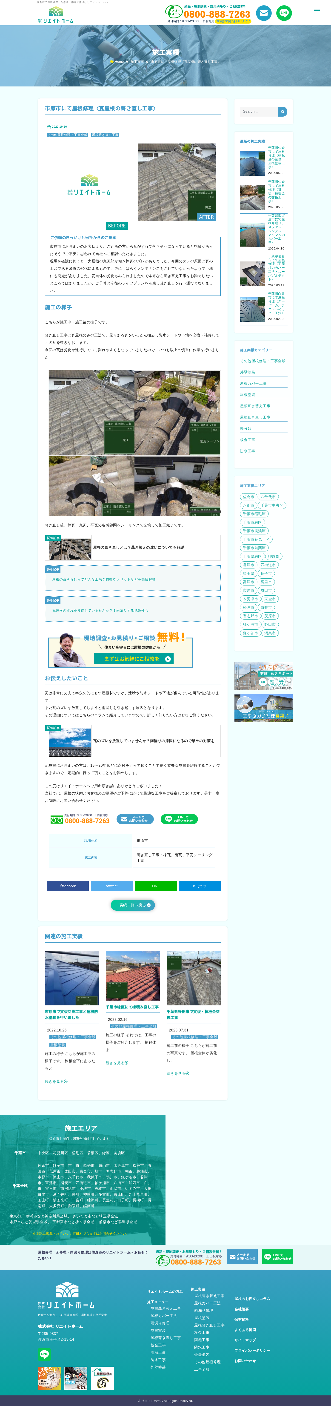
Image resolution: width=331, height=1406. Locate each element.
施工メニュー (157, 1302)
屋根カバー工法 (164, 1316)
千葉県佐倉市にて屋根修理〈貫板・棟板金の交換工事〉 (276, 191)
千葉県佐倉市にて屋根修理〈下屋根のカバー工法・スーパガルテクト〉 (276, 267)
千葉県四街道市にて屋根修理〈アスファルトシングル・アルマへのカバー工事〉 (276, 229)
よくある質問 (245, 1330)
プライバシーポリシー (252, 1350)
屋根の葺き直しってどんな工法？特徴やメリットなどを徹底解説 (104, 579)
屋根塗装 (158, 1330)
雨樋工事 (158, 1352)
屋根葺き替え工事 (166, 1308)
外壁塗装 (158, 1367)
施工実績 (137, 61)
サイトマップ (245, 1340)
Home (117, 61)
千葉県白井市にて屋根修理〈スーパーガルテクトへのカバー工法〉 (276, 303)
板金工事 (158, 1345)
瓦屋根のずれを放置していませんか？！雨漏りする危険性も (100, 610)
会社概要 (241, 1309)
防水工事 (158, 1360)
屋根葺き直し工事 (105, 135)
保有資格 (241, 1319)
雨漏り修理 (160, 1323)
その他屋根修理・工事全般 (67, 135)
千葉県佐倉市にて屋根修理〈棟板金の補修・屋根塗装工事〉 (276, 157)
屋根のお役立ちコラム (252, 1299)
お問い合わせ (245, 1361)
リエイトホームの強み (165, 1292)
